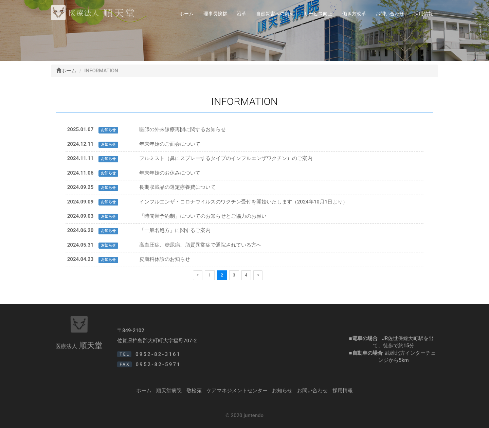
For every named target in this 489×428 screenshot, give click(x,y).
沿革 (241, 13)
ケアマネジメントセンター (237, 393)
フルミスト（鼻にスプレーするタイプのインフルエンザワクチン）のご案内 (225, 158)
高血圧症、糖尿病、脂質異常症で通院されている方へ (200, 245)
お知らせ (282, 393)
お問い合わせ (390, 13)
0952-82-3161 (158, 359)
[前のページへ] (197, 275)
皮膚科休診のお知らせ (164, 259)
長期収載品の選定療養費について (177, 187)
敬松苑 (194, 393)
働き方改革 (354, 13)
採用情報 (423, 13)
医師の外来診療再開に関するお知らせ (182, 129)
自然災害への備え (275, 13)
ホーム (186, 13)
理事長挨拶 (215, 13)
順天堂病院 (169, 393)
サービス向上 (318, 13)
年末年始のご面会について (169, 144)
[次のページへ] (258, 275)
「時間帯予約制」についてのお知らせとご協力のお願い (203, 216)
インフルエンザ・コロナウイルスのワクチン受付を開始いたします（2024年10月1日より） (243, 202)
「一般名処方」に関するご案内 (175, 230)
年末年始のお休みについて (169, 173)
